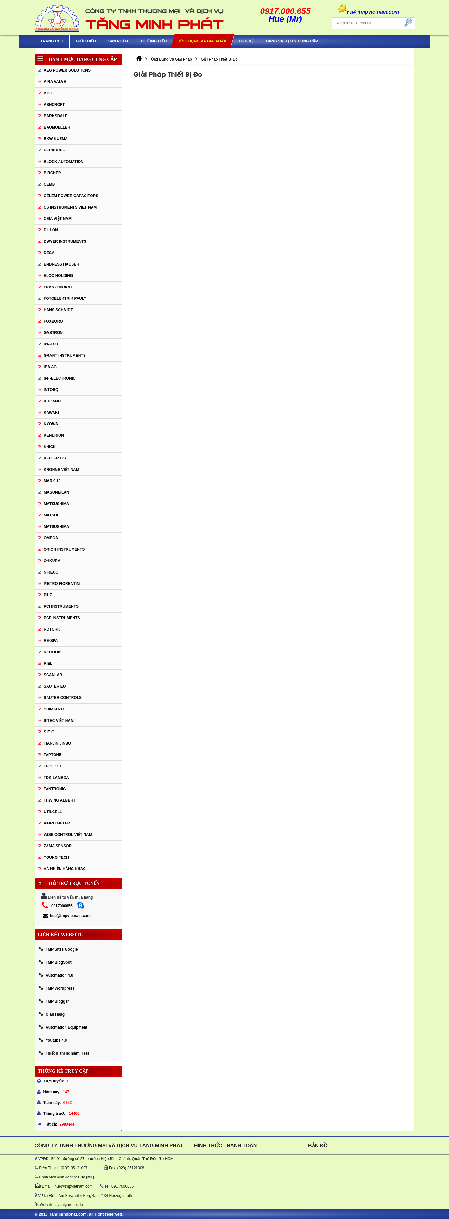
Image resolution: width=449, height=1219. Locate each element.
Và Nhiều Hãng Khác (65, 869)
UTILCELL (53, 812)
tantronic (55, 789)
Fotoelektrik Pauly (65, 298)
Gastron (53, 332)
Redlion (52, 652)
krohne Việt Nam (61, 469)
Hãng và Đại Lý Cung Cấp (292, 41)
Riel (48, 663)
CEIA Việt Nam (58, 218)
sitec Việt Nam (59, 720)
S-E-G (49, 732)
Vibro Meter (57, 823)
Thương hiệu (153, 41)
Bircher (52, 173)
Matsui (51, 515)
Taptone (52, 755)
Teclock (53, 766)
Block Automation (64, 161)
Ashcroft (54, 104)
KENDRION (54, 435)
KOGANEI (52, 401)
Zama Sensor (58, 846)
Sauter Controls (63, 698)
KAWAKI (51, 412)
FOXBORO (53, 321)
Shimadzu (54, 709)
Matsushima (56, 526)
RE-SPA (51, 640)
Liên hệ (246, 41)
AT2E (48, 93)
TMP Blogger (54, 1001)
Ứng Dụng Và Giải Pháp (202, 41)
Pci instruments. (61, 606)
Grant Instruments (65, 355)
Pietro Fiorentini (62, 583)
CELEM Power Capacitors (71, 196)
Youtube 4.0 (53, 1040)
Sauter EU (55, 686)
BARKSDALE (55, 116)
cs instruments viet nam (70, 207)
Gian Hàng (52, 1014)
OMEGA (51, 538)
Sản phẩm (118, 41)
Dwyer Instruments (65, 241)
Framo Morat (58, 287)
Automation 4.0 (56, 975)
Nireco (51, 572)
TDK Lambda (56, 777)
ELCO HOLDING (58, 275)
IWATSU (51, 344)
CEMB (49, 184)
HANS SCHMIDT (58, 310)
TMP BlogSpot (55, 962)
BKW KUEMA (56, 139)
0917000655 (62, 906)
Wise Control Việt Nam (68, 834)
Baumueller (57, 127)
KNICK (50, 447)
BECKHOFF (54, 150)
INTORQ (51, 390)
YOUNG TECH (56, 857)
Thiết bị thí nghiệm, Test (64, 1053)
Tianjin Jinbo (57, 743)
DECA (49, 253)
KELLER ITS (55, 458)
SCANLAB (53, 675)
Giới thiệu (86, 41)
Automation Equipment (63, 1027)
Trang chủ (52, 41)
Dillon (51, 230)
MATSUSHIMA (56, 504)
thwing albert (59, 800)
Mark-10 (52, 481)
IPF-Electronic (60, 378)
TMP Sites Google (58, 949)
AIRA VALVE (55, 82)
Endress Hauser (61, 264)
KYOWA (51, 424)
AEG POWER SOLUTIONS (67, 70)
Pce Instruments (62, 618)
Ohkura (52, 561)
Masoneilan (56, 492)
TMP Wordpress (56, 988)
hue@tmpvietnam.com (66, 916)
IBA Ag (50, 367)
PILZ (48, 595)
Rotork (52, 629)
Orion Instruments (64, 549)
